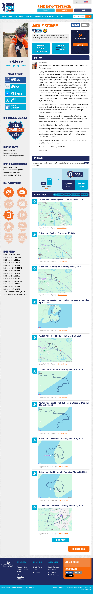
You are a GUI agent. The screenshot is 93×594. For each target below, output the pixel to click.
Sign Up (46, 10)
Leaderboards (49, 16)
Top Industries (53, 575)
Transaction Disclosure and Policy (74, 587)
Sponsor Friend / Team (23, 570)
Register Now (22, 567)
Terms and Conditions (86, 589)
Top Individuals (53, 567)
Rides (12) (67, 194)
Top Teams (52, 570)
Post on (18, 80)
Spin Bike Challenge (20, 578)
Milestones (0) (75, 194)
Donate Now (80, 45)
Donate (64, 10)
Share (76, 25)
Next (59, 179)
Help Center (37, 572)
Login (83, 10)
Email (86, 25)
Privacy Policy (88, 587)
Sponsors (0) (84, 194)
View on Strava (61, 228)
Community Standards (58, 587)
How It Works (18, 16)
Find (88, 16)
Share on (18, 93)
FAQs (57, 16)
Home (4, 16)
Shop (62, 16)
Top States (52, 572)
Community (39, 16)
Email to (18, 87)
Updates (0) (60, 194)
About (10, 16)
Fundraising (29, 16)
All (54, 194)
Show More (61, 540)
